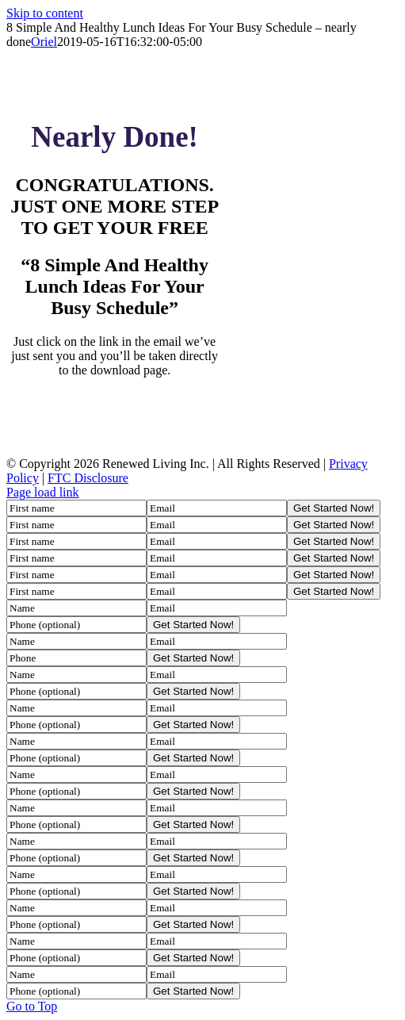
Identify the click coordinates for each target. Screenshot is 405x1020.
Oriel (44, 41)
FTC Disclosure (88, 478)
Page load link (42, 492)
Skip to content (44, 13)
